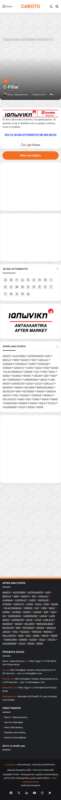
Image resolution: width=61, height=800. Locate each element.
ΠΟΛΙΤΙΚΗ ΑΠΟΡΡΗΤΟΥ (43, 764)
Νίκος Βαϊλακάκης (13, 727)
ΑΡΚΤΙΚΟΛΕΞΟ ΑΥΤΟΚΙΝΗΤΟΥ (34, 39)
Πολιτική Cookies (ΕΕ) (43, 770)
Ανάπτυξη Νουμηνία (30, 785)
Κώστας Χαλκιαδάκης (15, 737)
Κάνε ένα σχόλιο (30, 155)
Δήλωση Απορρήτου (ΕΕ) (19, 770)
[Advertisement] (30, 449)
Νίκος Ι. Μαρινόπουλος (16, 717)
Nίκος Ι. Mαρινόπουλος (17, 94)
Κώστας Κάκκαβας (13, 722)
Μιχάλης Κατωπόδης (15, 732)
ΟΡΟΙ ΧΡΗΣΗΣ (24, 764)
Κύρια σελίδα (10, 39)
